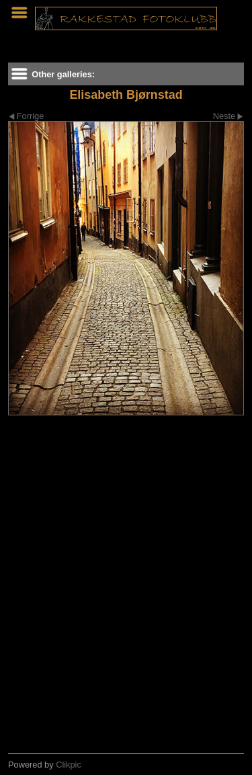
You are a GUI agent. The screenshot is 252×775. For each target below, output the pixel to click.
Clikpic (68, 765)
